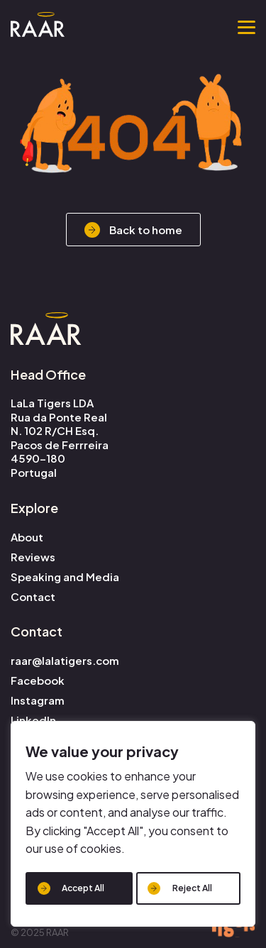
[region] (133, 824)
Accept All (83, 888)
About (27, 537)
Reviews (33, 556)
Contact (33, 596)
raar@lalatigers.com (65, 660)
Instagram (38, 700)
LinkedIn (33, 720)
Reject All (192, 888)
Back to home (145, 229)
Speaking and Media (65, 576)
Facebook (38, 680)
